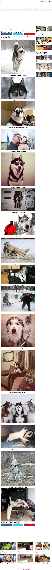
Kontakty (28, 569)
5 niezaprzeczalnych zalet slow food (43, 61)
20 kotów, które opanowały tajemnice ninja (24, 563)
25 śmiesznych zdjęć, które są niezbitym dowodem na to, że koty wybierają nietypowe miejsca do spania (43, 33)
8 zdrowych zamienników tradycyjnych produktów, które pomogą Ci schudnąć (43, 52)
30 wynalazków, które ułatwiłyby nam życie (7, 551)
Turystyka (8, 8)
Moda (4, 8)
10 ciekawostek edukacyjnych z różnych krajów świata (43, 78)
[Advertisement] (18, 20)
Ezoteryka (17, 8)
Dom (34, 8)
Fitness (21, 8)
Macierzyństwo (39, 8)
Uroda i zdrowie (46, 8)
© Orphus (33, 568)
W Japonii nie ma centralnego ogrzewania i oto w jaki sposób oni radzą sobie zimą (42, 563)
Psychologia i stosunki (28, 8)
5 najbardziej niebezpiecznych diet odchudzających (43, 70)
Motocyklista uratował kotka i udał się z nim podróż (8, 563)
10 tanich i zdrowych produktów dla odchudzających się (43, 43)
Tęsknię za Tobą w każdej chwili (25, 551)
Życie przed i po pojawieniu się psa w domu (42, 551)
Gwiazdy (12, 8)
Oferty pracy (24, 569)
